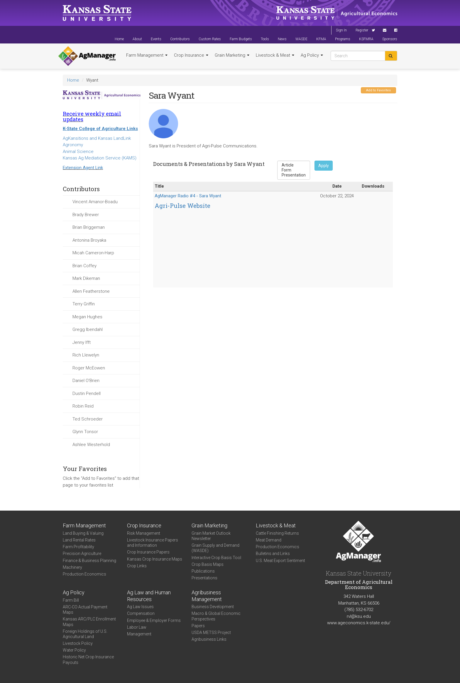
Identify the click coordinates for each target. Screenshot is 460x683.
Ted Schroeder (87, 419)
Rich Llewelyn (85, 355)
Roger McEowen (88, 368)
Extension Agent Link (83, 167)
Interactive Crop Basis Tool (216, 557)
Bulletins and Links (273, 553)
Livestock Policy (78, 643)
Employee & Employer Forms (154, 620)
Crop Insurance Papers (148, 552)
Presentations (204, 578)
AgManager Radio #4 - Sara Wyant (188, 195)
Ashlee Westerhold (91, 444)
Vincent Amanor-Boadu (95, 201)
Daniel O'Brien (85, 380)
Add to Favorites (378, 90)
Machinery (72, 567)
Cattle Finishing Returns (277, 533)
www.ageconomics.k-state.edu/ (358, 622)
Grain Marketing (232, 55)
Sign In (341, 30)
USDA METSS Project (211, 632)
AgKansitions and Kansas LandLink (97, 138)
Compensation (141, 613)
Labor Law (136, 627)
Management (139, 634)
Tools (265, 39)
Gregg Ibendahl (87, 329)
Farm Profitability (78, 546)
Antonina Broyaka (89, 240)
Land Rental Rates (79, 540)
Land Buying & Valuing (83, 533)
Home (119, 39)
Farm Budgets (241, 39)
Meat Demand (268, 540)
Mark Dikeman (86, 278)
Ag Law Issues (140, 606)
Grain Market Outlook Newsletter (211, 536)
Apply (323, 165)
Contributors (180, 39)
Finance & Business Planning (89, 560)
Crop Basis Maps (208, 564)
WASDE (301, 39)
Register (362, 30)
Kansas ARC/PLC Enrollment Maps (89, 622)
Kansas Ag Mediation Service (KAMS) (99, 158)
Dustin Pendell (86, 393)
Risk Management (143, 533)
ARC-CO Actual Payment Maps (85, 610)
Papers (198, 625)
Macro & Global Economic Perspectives (216, 616)
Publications (203, 571)
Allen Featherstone (91, 291)
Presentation (293, 175)
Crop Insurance (191, 55)
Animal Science (78, 151)
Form (293, 170)
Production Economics (84, 574)
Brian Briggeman (88, 227)
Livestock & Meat (275, 55)
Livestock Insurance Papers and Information (152, 543)
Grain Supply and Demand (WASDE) (215, 548)
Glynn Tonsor (85, 431)
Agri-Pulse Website (182, 205)
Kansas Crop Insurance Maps (154, 559)
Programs (342, 39)
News (282, 39)
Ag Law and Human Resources (149, 595)
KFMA (321, 39)
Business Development (213, 606)
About (137, 39)
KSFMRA (366, 39)
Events (156, 39)
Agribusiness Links (209, 639)
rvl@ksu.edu (359, 616)
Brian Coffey (84, 265)
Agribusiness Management (207, 595)
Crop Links (137, 565)
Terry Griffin (83, 304)
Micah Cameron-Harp (93, 252)
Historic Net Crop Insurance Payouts (88, 660)
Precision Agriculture (82, 553)
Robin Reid (83, 406)
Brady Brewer (85, 214)
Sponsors (389, 39)
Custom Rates (210, 39)
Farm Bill (71, 600)
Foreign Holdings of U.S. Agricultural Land (85, 634)
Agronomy (73, 144)
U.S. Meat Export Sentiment (280, 560)
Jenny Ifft (81, 342)
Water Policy (74, 650)
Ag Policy (312, 55)
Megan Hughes (87, 316)
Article (293, 165)
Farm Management (147, 55)
